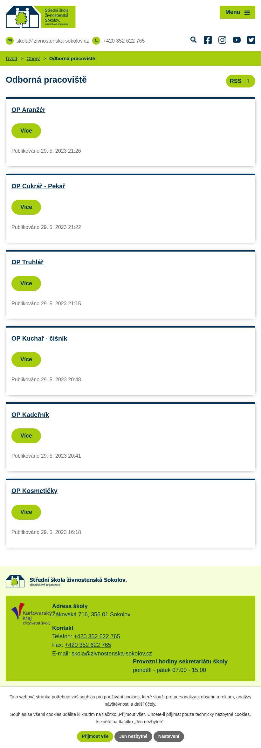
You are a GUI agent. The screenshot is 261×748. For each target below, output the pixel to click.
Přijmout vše (95, 736)
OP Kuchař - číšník (39, 338)
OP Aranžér (28, 109)
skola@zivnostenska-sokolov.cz (112, 653)
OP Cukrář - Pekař (38, 186)
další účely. (145, 704)
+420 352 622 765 (97, 636)
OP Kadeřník (30, 414)
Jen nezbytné (133, 736)
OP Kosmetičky (34, 490)
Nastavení (168, 736)
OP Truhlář (27, 262)
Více (26, 131)
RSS (241, 81)
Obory (33, 58)
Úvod (11, 58)
